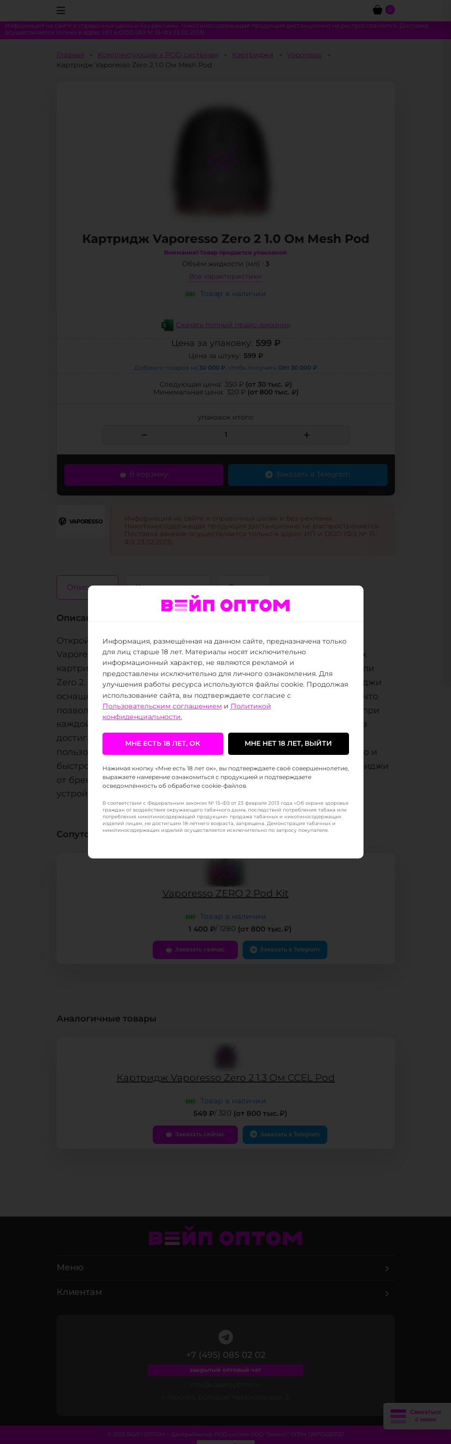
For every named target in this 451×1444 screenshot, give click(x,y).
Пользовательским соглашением (162, 706)
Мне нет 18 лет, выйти (288, 743)
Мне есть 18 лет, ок (162, 743)
